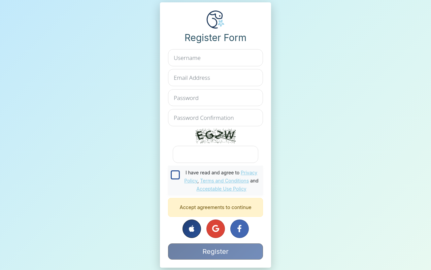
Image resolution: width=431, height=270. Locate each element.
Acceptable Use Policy (221, 189)
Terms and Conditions (224, 180)
